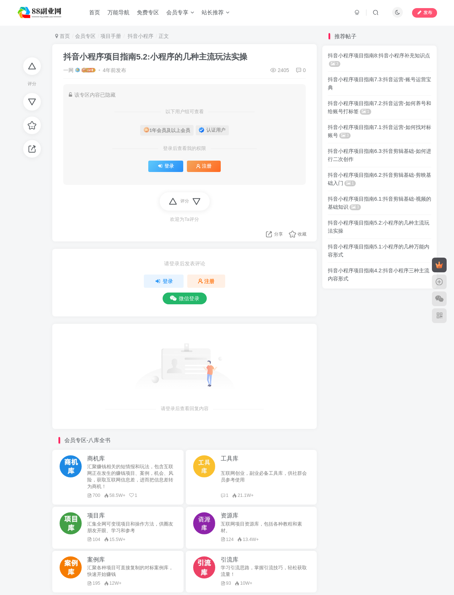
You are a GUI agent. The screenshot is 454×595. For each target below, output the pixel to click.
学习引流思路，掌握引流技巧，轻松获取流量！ (264, 571)
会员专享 (180, 12)
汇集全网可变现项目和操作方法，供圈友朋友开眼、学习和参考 (130, 527)
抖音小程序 (139, 36)
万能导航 (118, 12)
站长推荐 (216, 12)
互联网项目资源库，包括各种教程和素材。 (261, 527)
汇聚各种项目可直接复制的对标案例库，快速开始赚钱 (130, 571)
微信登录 (184, 298)
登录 (165, 166)
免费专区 (148, 12)
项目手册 (110, 36)
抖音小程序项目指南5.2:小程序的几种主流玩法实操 (155, 56)
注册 (204, 166)
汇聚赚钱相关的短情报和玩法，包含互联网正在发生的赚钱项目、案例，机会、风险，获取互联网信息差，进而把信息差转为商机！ (130, 476)
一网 (68, 70)
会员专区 (85, 36)
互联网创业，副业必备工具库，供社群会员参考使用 (264, 477)
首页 (94, 12)
